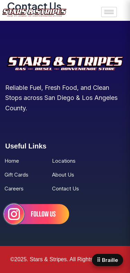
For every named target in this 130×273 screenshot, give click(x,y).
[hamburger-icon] (109, 12)
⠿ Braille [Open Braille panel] (107, 260)
